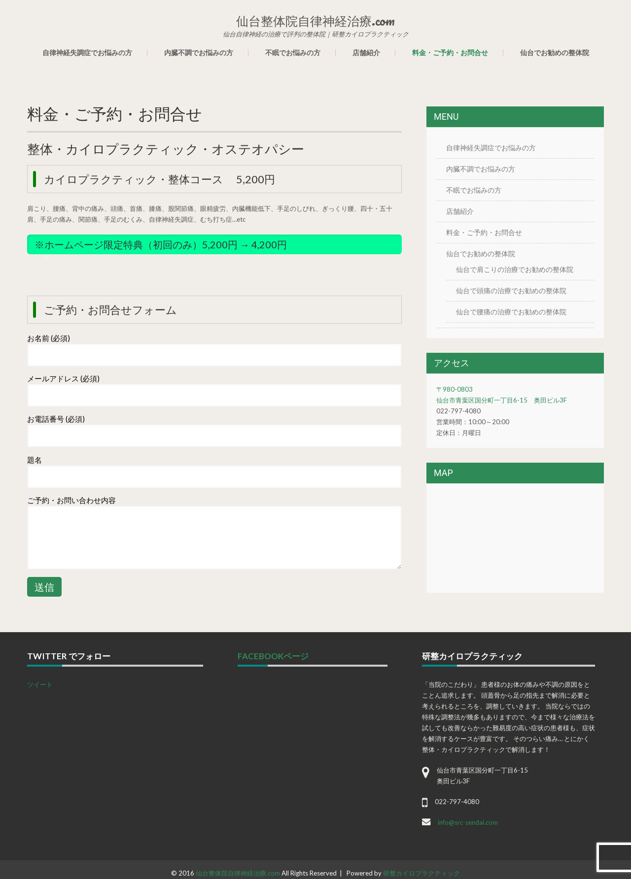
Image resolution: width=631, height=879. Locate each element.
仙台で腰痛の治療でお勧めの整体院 (511, 311)
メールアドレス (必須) (63, 378)
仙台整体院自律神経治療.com (238, 873)
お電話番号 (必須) (56, 418)
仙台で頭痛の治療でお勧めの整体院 (511, 290)
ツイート (40, 684)
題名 (34, 459)
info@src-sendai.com (468, 822)
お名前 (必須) (48, 338)
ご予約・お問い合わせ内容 (71, 500)
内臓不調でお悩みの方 (198, 52)
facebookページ (273, 656)
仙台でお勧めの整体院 (554, 52)
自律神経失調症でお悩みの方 (87, 52)
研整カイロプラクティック (421, 873)
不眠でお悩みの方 (292, 52)
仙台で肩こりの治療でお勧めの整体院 (514, 269)
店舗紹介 (366, 52)
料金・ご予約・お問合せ (450, 52)
